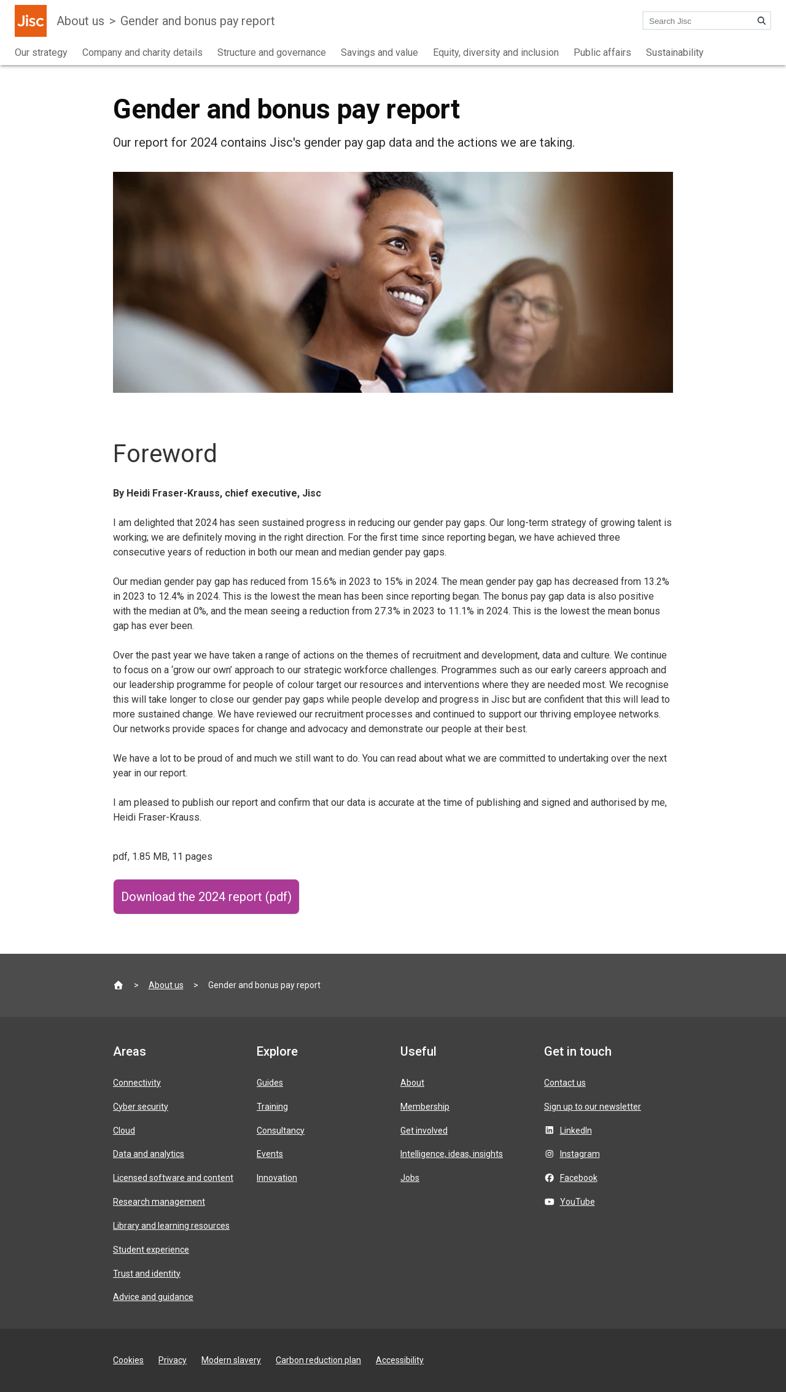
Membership (424, 1107)
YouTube (577, 1202)
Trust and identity (147, 1273)
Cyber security (140, 1107)
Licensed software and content (173, 1178)
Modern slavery (231, 1360)
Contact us (565, 1083)
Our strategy (41, 52)
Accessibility (400, 1360)
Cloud (124, 1130)
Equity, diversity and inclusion (496, 52)
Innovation (277, 1178)
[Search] (761, 21)
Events (270, 1154)
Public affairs (602, 52)
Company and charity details (142, 52)
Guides (270, 1083)
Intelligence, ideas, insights (451, 1154)
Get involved (424, 1130)
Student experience (151, 1250)
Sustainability (675, 52)
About (412, 1083)
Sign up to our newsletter (592, 1107)
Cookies (128, 1360)
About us (80, 21)
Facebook (578, 1178)
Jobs (409, 1178)
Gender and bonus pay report (197, 21)
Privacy (172, 1360)
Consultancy (281, 1130)
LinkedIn (576, 1130)
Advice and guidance (153, 1297)
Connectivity (137, 1083)
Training (272, 1107)
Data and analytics (148, 1154)
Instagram (580, 1154)
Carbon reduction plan (318, 1360)
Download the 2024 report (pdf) (206, 896)
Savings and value (379, 52)
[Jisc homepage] (31, 21)
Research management (159, 1202)
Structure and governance (271, 52)
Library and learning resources (171, 1226)
